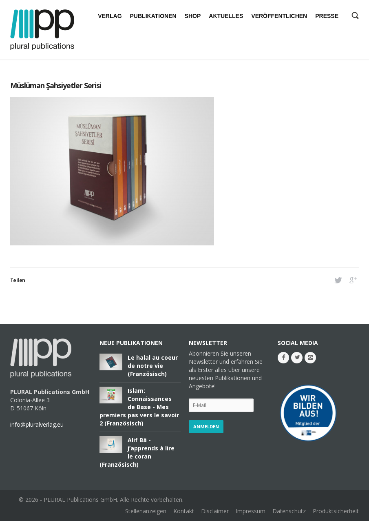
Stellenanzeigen (145, 511)
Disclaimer (215, 511)
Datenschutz (289, 511)
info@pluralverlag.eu (37, 424)
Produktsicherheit (336, 511)
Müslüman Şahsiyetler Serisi (55, 85)
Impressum (250, 511)
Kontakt (183, 511)
